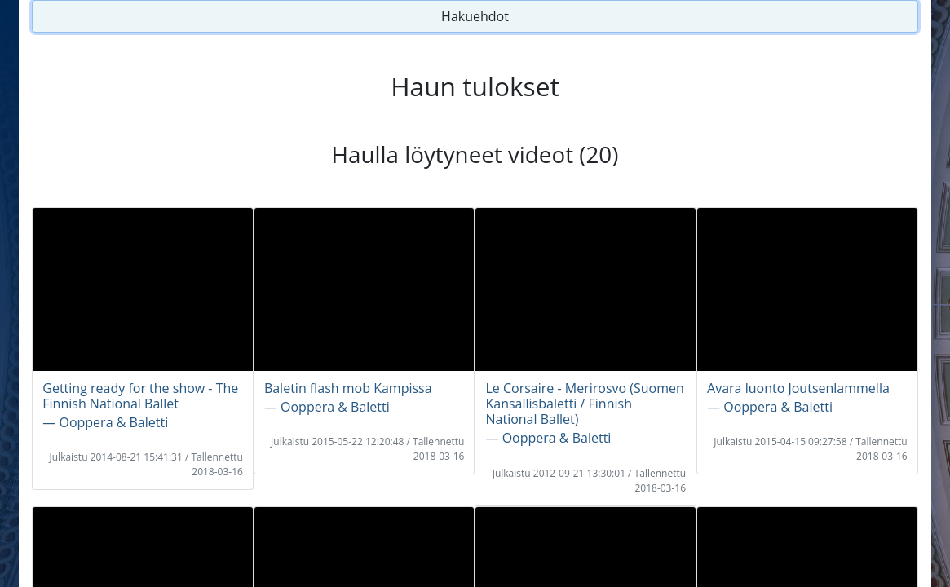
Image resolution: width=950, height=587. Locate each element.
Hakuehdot (475, 16)
